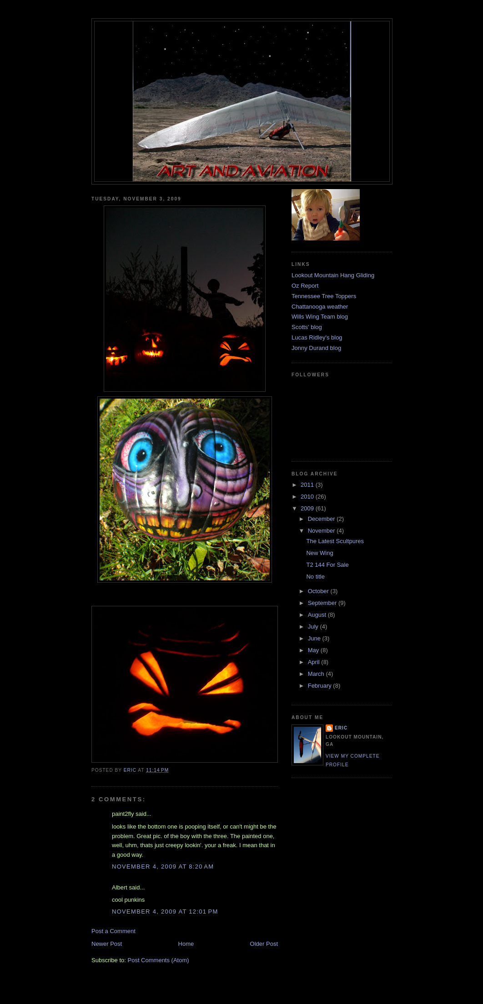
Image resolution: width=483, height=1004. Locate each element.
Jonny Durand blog (316, 348)
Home (186, 943)
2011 (308, 484)
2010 (308, 496)
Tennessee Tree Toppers (324, 296)
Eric (341, 727)
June (315, 638)
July (314, 626)
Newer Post (106, 943)
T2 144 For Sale (327, 564)
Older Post (264, 943)
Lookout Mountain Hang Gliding (333, 275)
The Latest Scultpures (334, 541)
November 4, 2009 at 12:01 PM (165, 911)
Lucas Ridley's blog (317, 337)
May (314, 650)
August (318, 614)
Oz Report (305, 285)
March (317, 673)
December (322, 518)
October (319, 591)
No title (315, 576)
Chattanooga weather (320, 306)
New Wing (319, 552)
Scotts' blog (307, 327)
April (315, 662)
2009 (308, 508)
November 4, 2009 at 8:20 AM (163, 866)
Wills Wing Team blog (320, 316)
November (322, 530)
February (320, 685)
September (323, 602)
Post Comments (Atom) (158, 960)
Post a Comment (113, 931)
